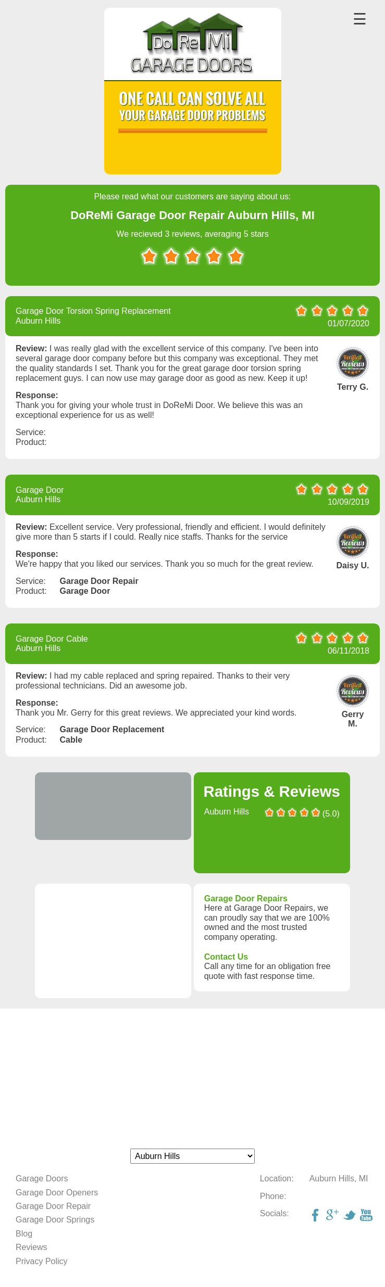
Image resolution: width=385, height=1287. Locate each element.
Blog (24, 1233)
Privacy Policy (42, 1261)
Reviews (31, 1247)
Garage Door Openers (57, 1192)
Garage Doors (42, 1178)
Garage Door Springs (55, 1219)
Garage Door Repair (53, 1206)
